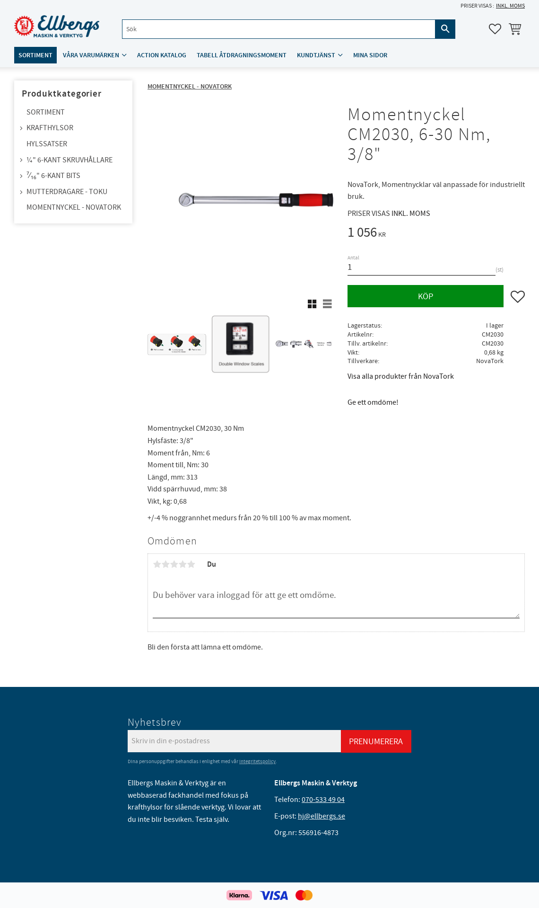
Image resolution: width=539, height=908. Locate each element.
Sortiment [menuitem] (35, 55)
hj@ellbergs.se (321, 816)
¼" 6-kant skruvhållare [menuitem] (69, 160)
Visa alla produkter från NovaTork (401, 376)
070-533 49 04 (323, 799)
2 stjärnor (165, 564)
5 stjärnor (191, 564)
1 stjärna (157, 564)
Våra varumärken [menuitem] (91, 55)
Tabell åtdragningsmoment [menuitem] (242, 55)
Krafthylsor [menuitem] (49, 128)
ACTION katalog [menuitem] (161, 55)
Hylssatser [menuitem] (46, 144)
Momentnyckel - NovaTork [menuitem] (73, 207)
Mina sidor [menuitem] (370, 55)
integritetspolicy (257, 761)
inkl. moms (510, 5)
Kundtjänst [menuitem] (316, 55)
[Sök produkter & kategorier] (278, 29)
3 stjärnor (174, 564)
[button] (495, 29)
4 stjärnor (182, 564)
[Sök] (445, 29)
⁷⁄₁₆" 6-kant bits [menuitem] (53, 175)
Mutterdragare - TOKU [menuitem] (66, 191)
